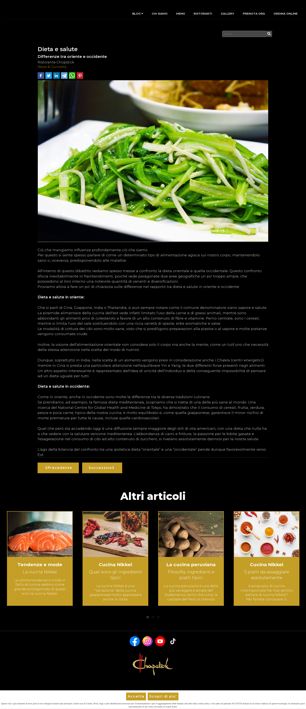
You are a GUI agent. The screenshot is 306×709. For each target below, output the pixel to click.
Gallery (227, 13)
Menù (180, 13)
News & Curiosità (52, 67)
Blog (137, 13)
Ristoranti (203, 13)
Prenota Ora (254, 13)
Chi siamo (160, 13)
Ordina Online (286, 13)
